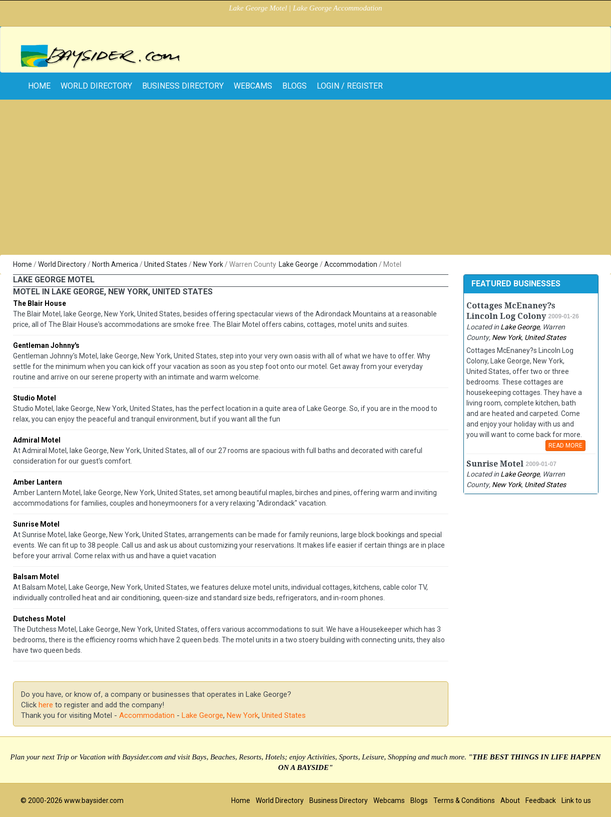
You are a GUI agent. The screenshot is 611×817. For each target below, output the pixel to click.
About (510, 800)
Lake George (298, 264)
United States (165, 264)
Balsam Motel (36, 577)
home (39, 86)
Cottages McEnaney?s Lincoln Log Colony (510, 311)
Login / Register (350, 86)
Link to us (576, 800)
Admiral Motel (37, 440)
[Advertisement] (306, 180)
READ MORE (565, 445)
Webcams (253, 86)
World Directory (96, 86)
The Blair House (39, 303)
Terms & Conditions (464, 800)
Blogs (294, 86)
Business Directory (183, 86)
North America (115, 264)
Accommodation (350, 264)
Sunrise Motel (36, 524)
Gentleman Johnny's (46, 345)
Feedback (540, 800)
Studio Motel (34, 398)
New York (208, 264)
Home (22, 264)
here (46, 704)
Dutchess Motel (39, 619)
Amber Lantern (37, 482)
